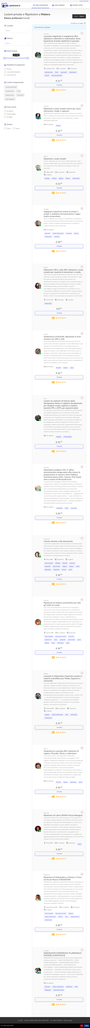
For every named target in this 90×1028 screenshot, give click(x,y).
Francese (72, 563)
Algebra (47, 715)
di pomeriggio (9, 114)
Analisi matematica (58, 233)
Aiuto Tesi (47, 233)
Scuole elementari (11, 87)
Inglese (58, 125)
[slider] (4, 58)
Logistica (58, 437)
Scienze (47, 75)
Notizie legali (68, 1020)
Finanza (76, 233)
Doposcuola (48, 303)
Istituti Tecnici (10, 95)
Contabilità (59, 508)
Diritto (66, 508)
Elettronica (69, 987)
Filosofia (58, 368)
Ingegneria (48, 990)
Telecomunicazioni (57, 75)
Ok (81, 1025)
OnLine (7, 69)
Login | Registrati (84, 1)
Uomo (7, 128)
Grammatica (56, 566)
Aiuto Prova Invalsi (60, 636)
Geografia (47, 566)
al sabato (8, 117)
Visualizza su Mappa (77, 23)
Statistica (56, 237)
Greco (79, 640)
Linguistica (56, 569)
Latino (71, 368)
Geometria (64, 72)
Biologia (47, 178)
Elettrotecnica (49, 72)
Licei (18, 91)
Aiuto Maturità (49, 563)
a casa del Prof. (10, 75)
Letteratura (48, 569)
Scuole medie (10, 91)
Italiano (68, 178)
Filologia (57, 563)
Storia (70, 569)
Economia (69, 233)
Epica (55, 640)
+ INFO (86, 1025)
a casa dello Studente (12, 72)
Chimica (54, 178)
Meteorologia (67, 437)
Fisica (56, 72)
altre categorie (10, 99)
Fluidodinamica (75, 917)
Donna (16, 128)
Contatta (59, 85)
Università (20, 95)
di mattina (8, 111)
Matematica (72, 72)
